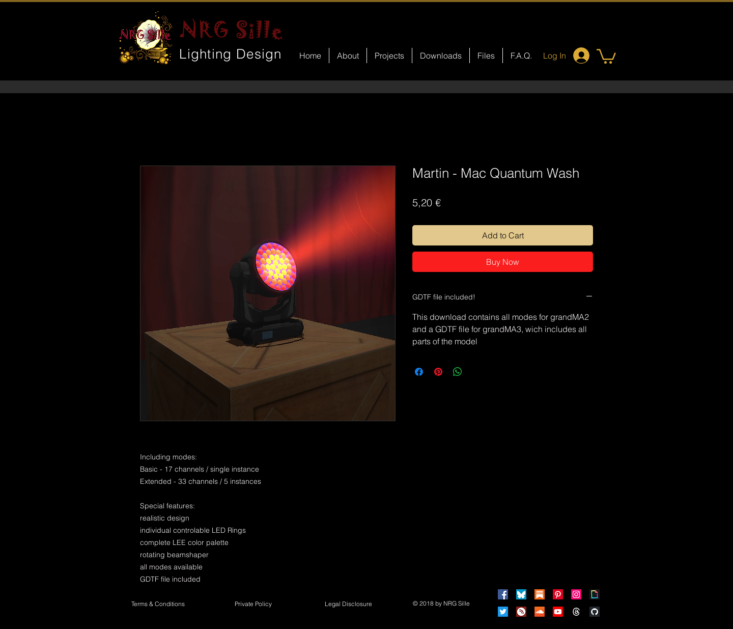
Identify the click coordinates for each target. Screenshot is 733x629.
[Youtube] (558, 612)
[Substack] (539, 594)
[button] (606, 55)
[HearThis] (521, 612)
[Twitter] (503, 612)
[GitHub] (594, 612)
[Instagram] (576, 594)
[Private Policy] (253, 604)
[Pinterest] (558, 594)
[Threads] (576, 612)
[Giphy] (594, 594)
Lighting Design (230, 54)
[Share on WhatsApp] (458, 372)
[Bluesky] (521, 594)
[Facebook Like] (376, 436)
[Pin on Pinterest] (438, 372)
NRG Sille (232, 29)
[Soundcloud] (539, 612)
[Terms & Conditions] (157, 604)
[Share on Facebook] (419, 372)
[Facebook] (503, 594)
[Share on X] (477, 372)
